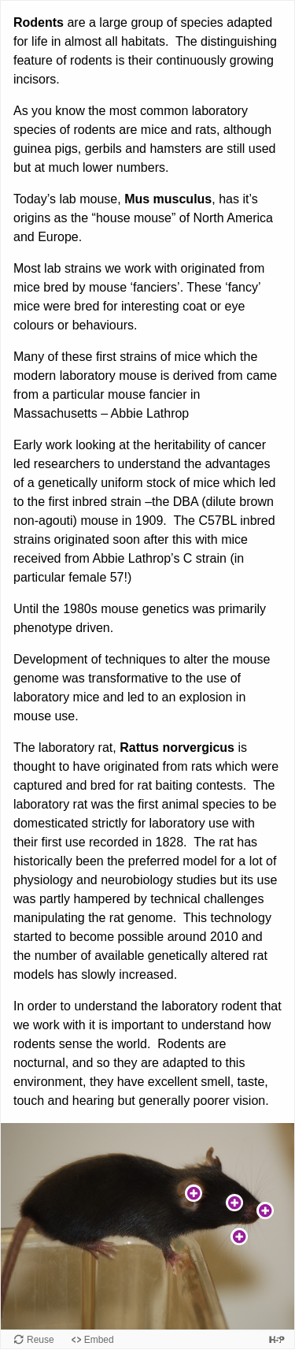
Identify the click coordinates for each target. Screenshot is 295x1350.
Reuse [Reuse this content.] (40, 1339)
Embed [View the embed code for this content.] (99, 1339)
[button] (193, 1193)
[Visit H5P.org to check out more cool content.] (276, 1339)
